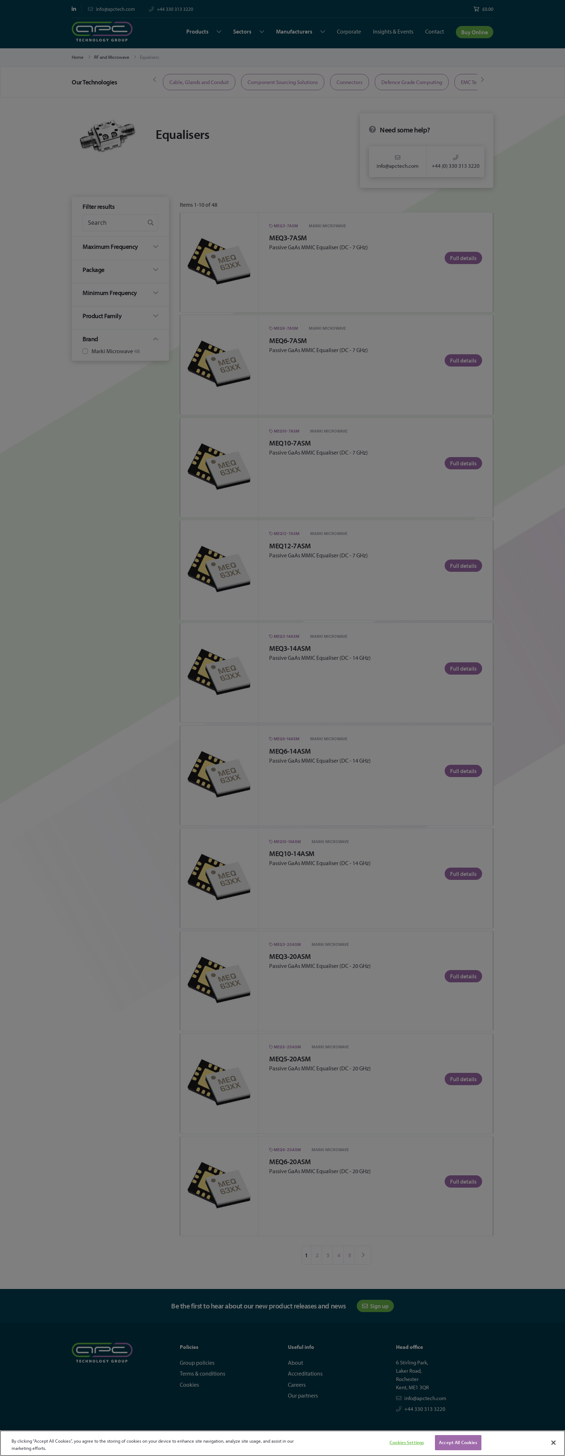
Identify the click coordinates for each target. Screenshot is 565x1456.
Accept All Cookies (458, 1442)
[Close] (553, 1443)
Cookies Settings (407, 1442)
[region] (282, 1443)
